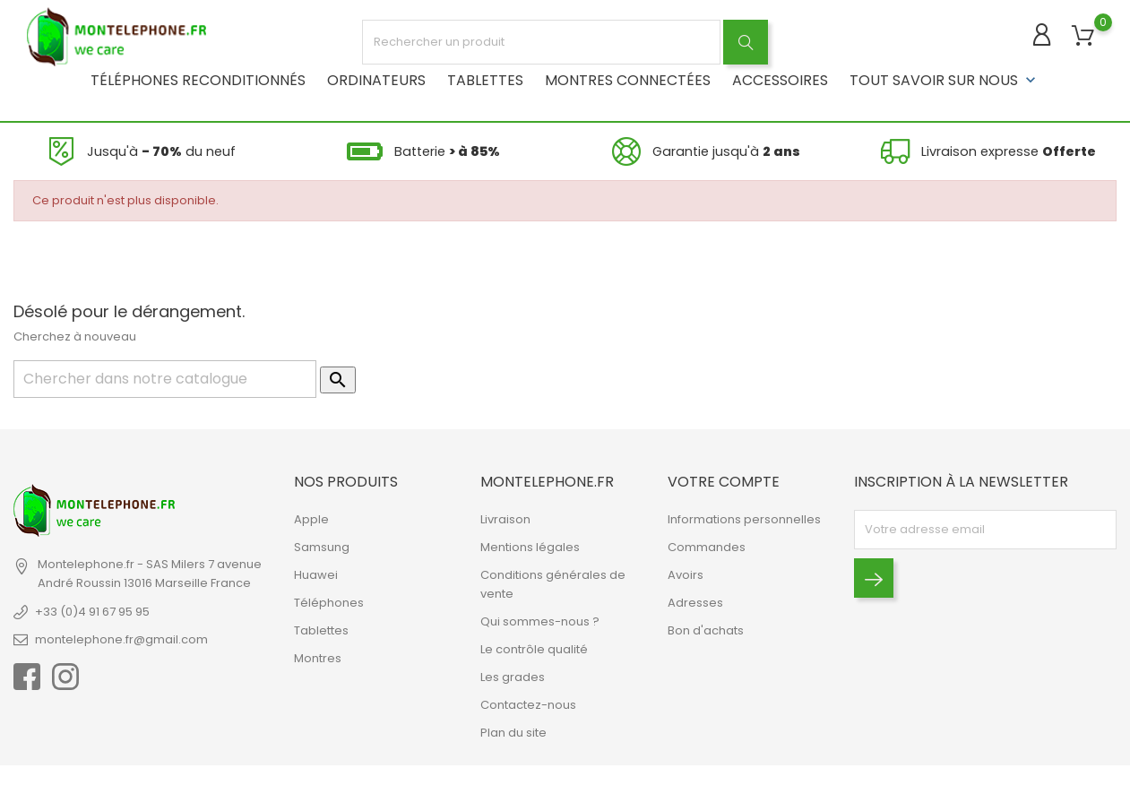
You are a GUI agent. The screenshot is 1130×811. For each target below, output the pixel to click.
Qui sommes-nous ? (540, 621)
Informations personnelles (744, 519)
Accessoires (780, 80)
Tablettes (485, 80)
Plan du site (513, 732)
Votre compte (724, 481)
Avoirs (685, 574)
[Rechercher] (164, 379)
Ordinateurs (376, 80)
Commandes (707, 547)
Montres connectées (628, 80)
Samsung (321, 547)
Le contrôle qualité (534, 649)
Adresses (695, 602)
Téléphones (329, 602)
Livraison (505, 519)
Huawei (316, 574)
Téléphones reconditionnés (198, 80)
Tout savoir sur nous (944, 80)
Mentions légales (530, 547)
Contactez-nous (528, 704)
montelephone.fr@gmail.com (121, 639)
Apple (311, 519)
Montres (317, 658)
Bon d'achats (706, 630)
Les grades (512, 677)
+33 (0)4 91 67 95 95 (92, 611)
